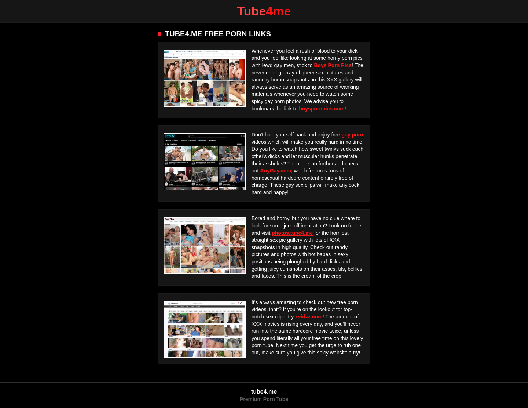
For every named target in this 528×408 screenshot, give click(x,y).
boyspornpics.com (321, 109)
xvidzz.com (309, 317)
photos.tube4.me (292, 233)
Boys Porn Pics (333, 65)
